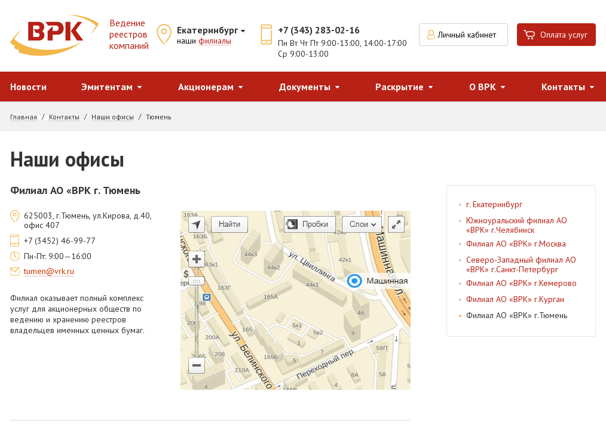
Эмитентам (107, 87)
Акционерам (206, 87)
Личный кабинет (467, 34)
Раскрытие (399, 87)
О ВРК (482, 87)
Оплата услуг (563, 34)
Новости (28, 87)
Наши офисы (112, 117)
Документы (304, 87)
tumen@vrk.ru (49, 271)
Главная (23, 117)
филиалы (214, 41)
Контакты (64, 117)
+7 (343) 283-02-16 (319, 30)
